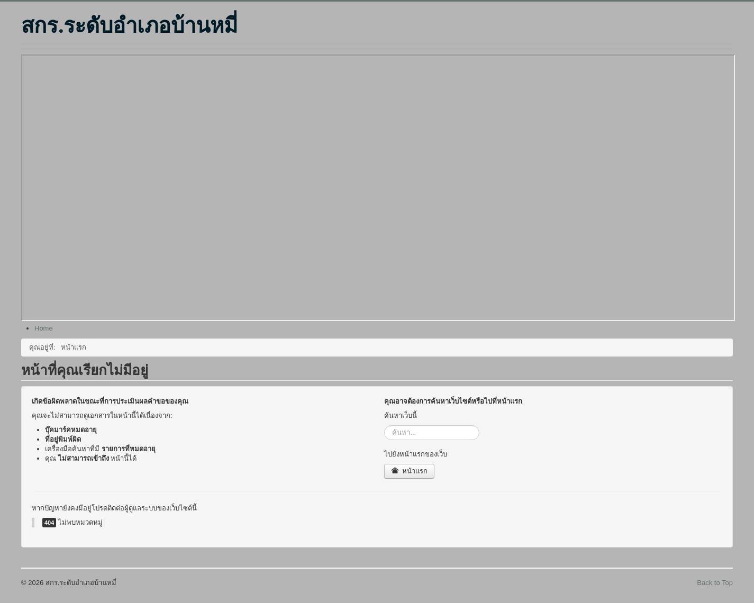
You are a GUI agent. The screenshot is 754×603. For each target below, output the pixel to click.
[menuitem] (43, 328)
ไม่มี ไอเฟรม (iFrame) (378, 187)
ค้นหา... (384, 425)
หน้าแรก (409, 471)
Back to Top (715, 583)
